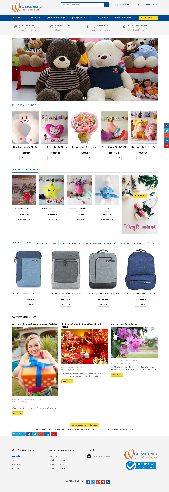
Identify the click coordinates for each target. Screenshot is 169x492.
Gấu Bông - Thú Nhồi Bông (132, 243)
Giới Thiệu (53, 456)
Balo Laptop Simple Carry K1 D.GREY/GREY (67, 294)
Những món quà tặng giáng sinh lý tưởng (81, 325)
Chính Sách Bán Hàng (58, 460)
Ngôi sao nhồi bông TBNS (51, 208)
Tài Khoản (15, 468)
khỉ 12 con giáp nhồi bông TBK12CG (146, 147)
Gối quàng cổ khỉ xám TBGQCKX (26, 147)
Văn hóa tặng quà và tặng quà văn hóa (34, 324)
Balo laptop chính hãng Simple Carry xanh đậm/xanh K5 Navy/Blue (39, 293)
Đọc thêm (17, 413)
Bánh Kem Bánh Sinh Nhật (71, 243)
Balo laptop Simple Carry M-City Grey (103, 294)
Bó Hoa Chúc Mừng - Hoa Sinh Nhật (101, 243)
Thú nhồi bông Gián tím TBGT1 (80, 208)
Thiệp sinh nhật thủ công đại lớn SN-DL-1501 (31, 208)
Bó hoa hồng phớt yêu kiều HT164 (86, 147)
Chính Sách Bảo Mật (57, 464)
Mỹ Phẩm (150, 243)
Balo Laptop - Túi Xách (47, 243)
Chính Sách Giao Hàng (58, 468)
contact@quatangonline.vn (102, 456)
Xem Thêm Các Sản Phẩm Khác (84, 425)
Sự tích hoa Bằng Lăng (124, 324)
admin (72, 367)
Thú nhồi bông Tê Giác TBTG (114, 147)
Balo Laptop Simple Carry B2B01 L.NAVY (141, 294)
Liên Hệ (14, 460)
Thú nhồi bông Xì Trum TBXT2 (107, 208)
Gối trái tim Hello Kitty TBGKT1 (55, 147)
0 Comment (37, 399)
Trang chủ (16, 456)
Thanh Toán (16, 464)
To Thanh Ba (24, 399)
